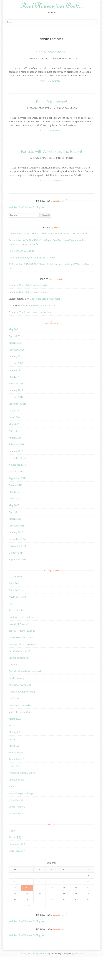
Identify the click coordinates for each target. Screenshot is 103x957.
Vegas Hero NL (17, 806)
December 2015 (17, 458)
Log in (12, 830)
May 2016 (14, 424)
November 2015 (17, 464)
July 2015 (14, 491)
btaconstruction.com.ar (21, 637)
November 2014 (17, 546)
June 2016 (14, 417)
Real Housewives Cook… (51, 5)
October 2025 (16, 363)
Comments (17, 844)
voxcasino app (16, 813)
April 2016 (14, 430)
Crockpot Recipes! (19, 657)
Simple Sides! (16, 752)
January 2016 (16, 451)
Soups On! (14, 766)
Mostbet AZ (15, 718)
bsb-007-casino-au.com (22, 630)
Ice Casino (14, 698)
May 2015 (14, 505)
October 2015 (16, 471)
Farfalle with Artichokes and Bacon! (51, 151)
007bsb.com (15, 576)
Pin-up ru (14, 739)
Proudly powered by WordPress (34, 953)
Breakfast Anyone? (19, 624)
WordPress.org (17, 850)
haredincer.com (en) (20, 684)
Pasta (12, 725)
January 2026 (16, 356)
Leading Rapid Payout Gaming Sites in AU (32, 257)
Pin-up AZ (14, 732)
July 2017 (14, 376)
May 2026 (14, 329)
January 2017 (16, 390)
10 (88, 881)
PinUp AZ (14, 745)
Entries (15, 837)
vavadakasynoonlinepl (21, 793)
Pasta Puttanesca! (51, 102)
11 (15, 887)
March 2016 (15, 437)
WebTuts (78, 953)
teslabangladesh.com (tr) (22, 772)
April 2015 (14, 512)
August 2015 (15, 485)
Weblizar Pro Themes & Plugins (26, 207)
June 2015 (14, 498)
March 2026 (15, 342)
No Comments (68, 58)
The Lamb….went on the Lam (35, 312)
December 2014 (17, 539)
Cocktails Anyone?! (19, 651)
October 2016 (16, 397)
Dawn (32, 58)
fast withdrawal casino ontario (25, 671)
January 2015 (16, 532)
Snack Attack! (16, 759)
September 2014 (17, 559)
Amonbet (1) (15, 590)
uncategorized (16, 779)
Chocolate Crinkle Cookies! (34, 285)
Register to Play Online (21, 250)
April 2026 (14, 336)
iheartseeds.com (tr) (20, 705)
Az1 (11, 603)
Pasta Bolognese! (51, 52)
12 (27, 887)
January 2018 (16, 370)
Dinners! (13, 664)
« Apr (27, 905)
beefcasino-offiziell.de (21, 617)
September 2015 (17, 478)
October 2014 (16, 552)
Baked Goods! (16, 610)
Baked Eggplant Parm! (43, 305)
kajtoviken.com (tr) (19, 712)
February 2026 (16, 349)
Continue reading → (51, 81)
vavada (12, 786)
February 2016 (16, 444)
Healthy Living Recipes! (22, 691)
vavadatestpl (16, 800)
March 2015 (15, 518)
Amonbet (14, 583)
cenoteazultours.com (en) (23, 644)
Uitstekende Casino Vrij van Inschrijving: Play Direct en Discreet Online (48, 233)
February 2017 (16, 383)
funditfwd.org (16, 678)
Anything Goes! (17, 596)
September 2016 (17, 403)
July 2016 (14, 410)
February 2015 (16, 525)
